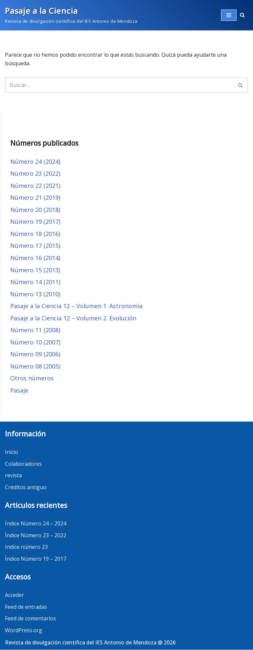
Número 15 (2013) (35, 270)
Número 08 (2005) (35, 366)
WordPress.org (23, 630)
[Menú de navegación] (229, 15)
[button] (242, 15)
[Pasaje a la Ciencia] (71, 15)
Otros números (32, 378)
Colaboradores (23, 464)
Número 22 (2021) (35, 186)
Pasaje (19, 391)
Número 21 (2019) (35, 198)
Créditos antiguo (25, 487)
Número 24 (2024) (35, 161)
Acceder (14, 595)
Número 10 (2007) (35, 342)
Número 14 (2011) (35, 282)
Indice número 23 (26, 547)
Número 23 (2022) (35, 173)
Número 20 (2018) (35, 210)
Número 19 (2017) (35, 222)
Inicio (11, 452)
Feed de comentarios (30, 618)
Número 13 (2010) (35, 294)
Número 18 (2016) (35, 234)
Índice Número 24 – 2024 (35, 523)
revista (13, 475)
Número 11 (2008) (35, 330)
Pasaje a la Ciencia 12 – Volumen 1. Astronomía (76, 306)
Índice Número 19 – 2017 (35, 559)
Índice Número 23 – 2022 (35, 535)
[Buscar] (240, 85)
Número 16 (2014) (35, 258)
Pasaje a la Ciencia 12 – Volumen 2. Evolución (73, 318)
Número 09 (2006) (35, 354)
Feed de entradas (26, 607)
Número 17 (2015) (35, 246)
